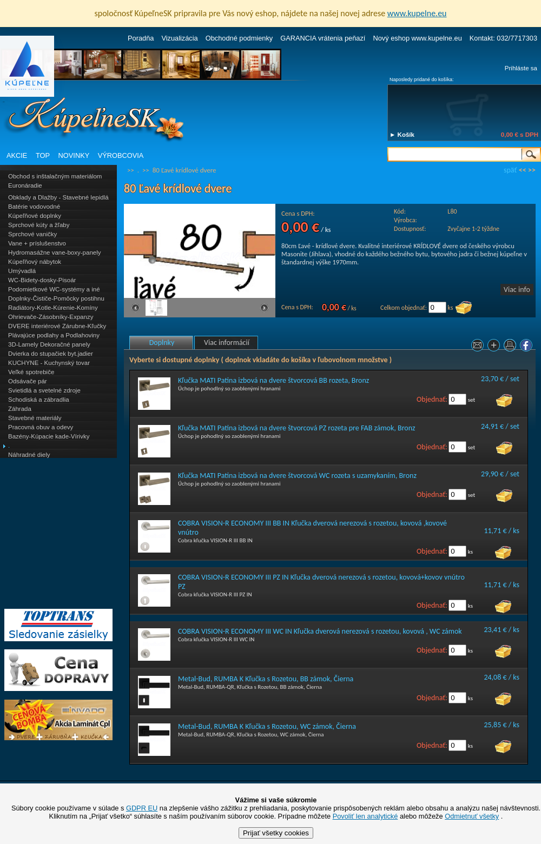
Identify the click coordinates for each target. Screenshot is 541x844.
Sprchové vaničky (32, 234)
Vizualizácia (179, 38)
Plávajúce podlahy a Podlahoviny (54, 335)
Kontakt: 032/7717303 (503, 38)
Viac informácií (226, 342)
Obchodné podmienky (239, 38)
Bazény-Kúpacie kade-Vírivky (48, 436)
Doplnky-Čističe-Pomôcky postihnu (56, 298)
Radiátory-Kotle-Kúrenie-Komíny (53, 307)
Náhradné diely (29, 454)
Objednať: (432, 399)
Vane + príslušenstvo (37, 243)
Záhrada (19, 409)
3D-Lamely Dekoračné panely (49, 344)
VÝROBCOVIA (121, 155)
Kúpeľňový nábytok (34, 261)
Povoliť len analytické (365, 816)
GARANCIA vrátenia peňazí (322, 38)
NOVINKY (74, 155)
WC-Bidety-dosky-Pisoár (42, 280)
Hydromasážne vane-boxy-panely (54, 252)
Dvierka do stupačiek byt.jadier (50, 353)
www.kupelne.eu (417, 13)
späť (510, 170)
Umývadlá (22, 271)
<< (522, 170)
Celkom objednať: (403, 307)
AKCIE (16, 155)
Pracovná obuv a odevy (40, 427)
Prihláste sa (521, 68)
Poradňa (141, 38)
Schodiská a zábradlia (38, 399)
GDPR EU (141, 808)
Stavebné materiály (35, 418)
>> (532, 170)
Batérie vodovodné (34, 206)
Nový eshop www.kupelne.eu (417, 38)
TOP (43, 155)
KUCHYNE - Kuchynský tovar (49, 363)
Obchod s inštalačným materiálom (55, 176)
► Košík (402, 134)
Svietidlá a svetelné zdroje (44, 390)
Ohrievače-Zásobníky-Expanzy (50, 317)
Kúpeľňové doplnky (34, 215)
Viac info (517, 289)
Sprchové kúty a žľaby (38, 225)
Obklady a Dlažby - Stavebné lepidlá (58, 197)
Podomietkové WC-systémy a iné (54, 289)
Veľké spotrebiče (31, 372)
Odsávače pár (27, 381)
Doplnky (162, 342)
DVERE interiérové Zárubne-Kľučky (57, 326)
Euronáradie (25, 185)
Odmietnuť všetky (472, 816)
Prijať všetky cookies (276, 833)
